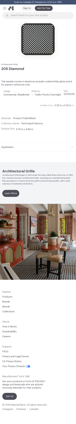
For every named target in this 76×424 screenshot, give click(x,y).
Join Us (9, 396)
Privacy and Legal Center (15, 356)
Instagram (7, 409)
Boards (6, 307)
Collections (8, 311)
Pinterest (21, 409)
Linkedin (33, 409)
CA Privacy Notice (11, 361)
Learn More (11, 193)
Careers (6, 336)
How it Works (9, 326)
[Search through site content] (40, 15)
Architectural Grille (9, 64)
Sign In (27, 8)
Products (7, 297)
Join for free (43, 8)
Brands (6, 302)
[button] (4, 8)
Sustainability (9, 331)
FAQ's (5, 351)
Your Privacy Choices (16, 366)
